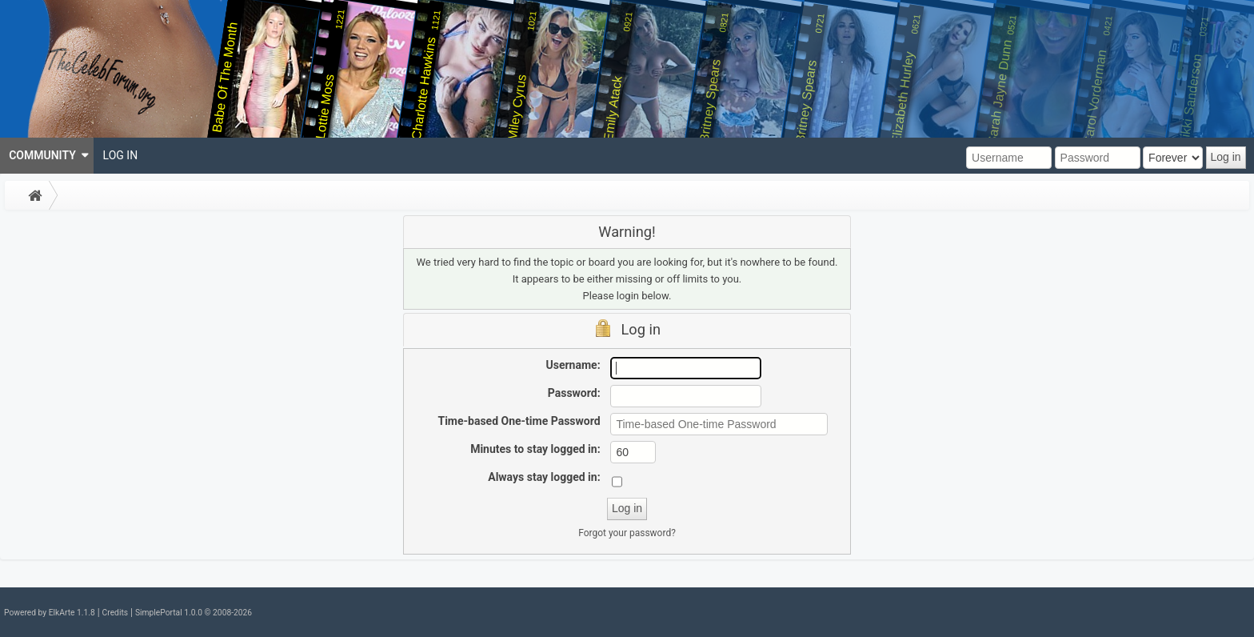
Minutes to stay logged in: (535, 449)
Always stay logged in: (544, 477)
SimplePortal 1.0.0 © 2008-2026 (193, 612)
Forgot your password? (627, 533)
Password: (574, 393)
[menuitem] (47, 156)
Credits (115, 612)
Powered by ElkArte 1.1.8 (49, 612)
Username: (573, 365)
